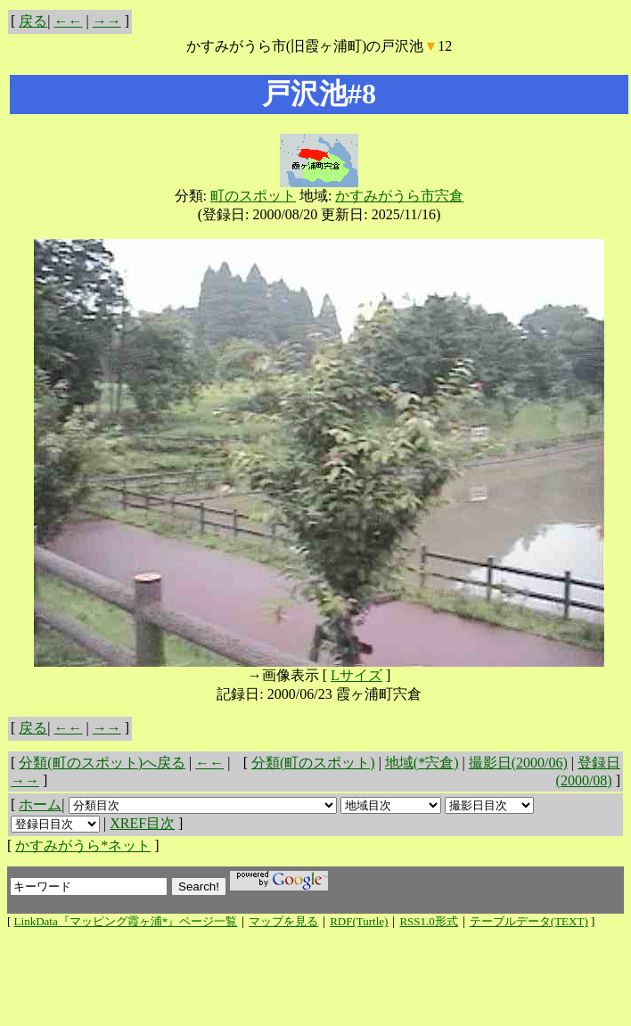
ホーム (40, 804)
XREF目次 (142, 823)
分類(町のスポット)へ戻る (102, 762)
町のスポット (253, 195)
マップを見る (283, 921)
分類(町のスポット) (313, 762)
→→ (107, 21)
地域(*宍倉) (422, 762)
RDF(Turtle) (359, 921)
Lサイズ (356, 675)
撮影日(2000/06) (518, 762)
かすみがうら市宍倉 (399, 195)
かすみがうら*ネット (83, 845)
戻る (33, 21)
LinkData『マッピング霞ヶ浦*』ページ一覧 (126, 921)
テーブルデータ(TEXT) (529, 921)
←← (68, 21)
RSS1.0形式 (428, 921)
